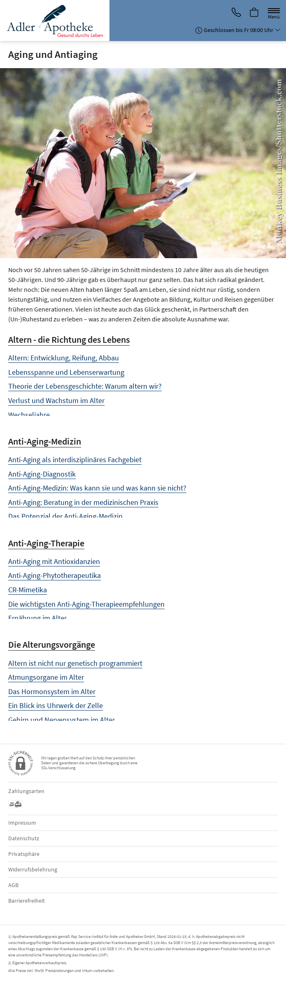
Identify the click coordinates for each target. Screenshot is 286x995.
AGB (13, 885)
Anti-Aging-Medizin (44, 441)
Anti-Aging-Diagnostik (42, 474)
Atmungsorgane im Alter (46, 677)
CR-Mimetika (27, 589)
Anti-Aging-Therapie (46, 543)
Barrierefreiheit (26, 900)
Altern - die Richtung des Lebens (69, 339)
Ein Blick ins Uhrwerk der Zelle (55, 705)
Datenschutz (23, 838)
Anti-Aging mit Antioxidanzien (54, 561)
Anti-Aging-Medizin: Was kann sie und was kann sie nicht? (97, 488)
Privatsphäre (24, 853)
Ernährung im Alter (37, 618)
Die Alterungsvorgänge (51, 644)
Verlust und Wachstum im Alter (56, 400)
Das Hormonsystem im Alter (51, 691)
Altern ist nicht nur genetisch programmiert (75, 663)
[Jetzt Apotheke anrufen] (236, 13)
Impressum (22, 822)
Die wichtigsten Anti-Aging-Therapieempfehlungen (86, 604)
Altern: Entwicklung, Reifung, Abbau (63, 357)
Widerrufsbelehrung (32, 869)
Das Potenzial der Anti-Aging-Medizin (65, 516)
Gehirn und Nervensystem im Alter (61, 719)
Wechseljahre (29, 415)
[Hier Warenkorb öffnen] (254, 13)
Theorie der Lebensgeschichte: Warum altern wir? (85, 386)
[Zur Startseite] (57, 20)
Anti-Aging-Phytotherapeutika (54, 575)
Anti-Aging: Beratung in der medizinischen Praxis (83, 502)
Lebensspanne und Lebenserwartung (66, 372)
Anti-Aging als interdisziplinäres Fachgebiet (75, 459)
